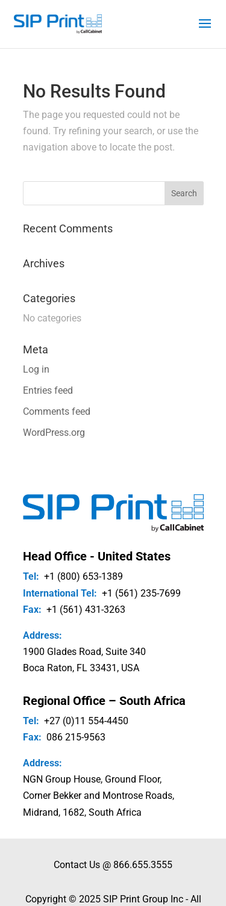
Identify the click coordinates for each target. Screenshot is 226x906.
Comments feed (56, 411)
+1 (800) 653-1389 (83, 576)
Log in (36, 369)
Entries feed (48, 390)
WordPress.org (54, 432)
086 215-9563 (75, 737)
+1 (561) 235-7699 (141, 593)
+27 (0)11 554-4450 (86, 721)
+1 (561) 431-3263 (85, 609)
